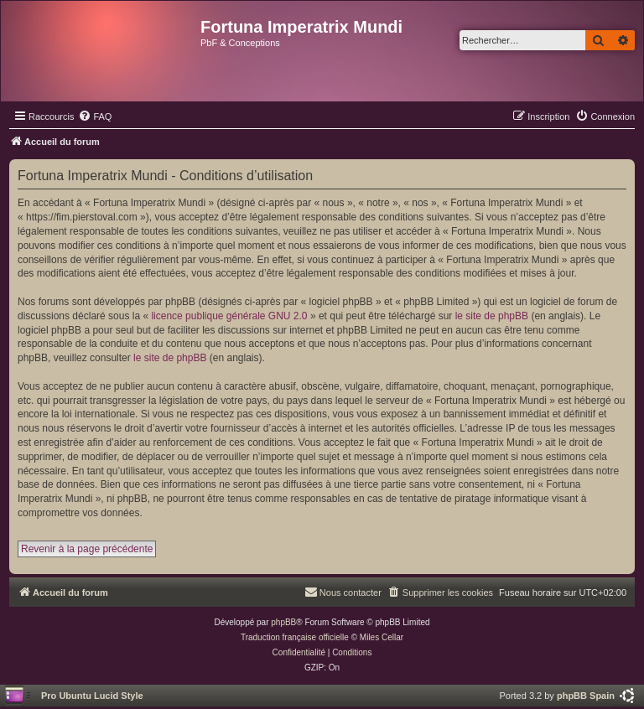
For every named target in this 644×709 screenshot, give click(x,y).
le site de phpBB (491, 316)
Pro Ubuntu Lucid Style (92, 696)
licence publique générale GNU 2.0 (229, 316)
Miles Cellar (381, 637)
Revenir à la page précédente (87, 549)
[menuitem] (95, 116)
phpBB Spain (586, 696)
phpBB (283, 622)
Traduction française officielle (295, 637)
